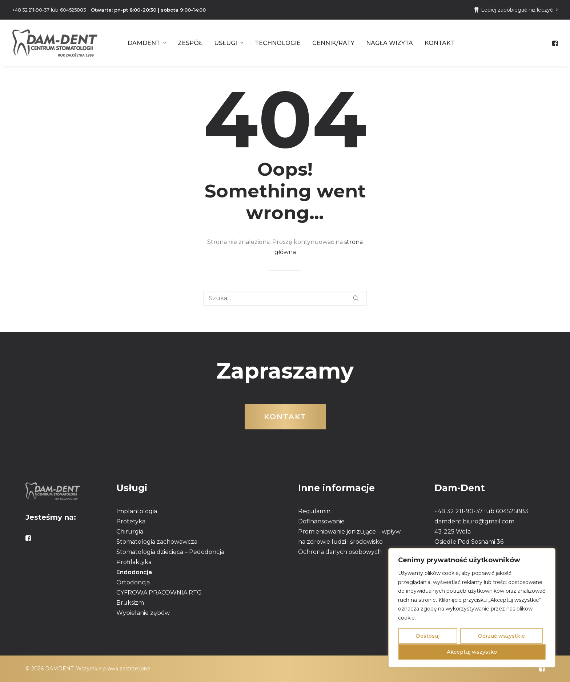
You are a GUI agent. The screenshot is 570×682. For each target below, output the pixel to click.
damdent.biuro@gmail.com (474, 521)
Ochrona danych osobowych (340, 551)
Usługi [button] (228, 43)
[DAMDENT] (54, 43)
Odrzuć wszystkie (501, 636)
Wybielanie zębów (143, 612)
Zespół (190, 43)
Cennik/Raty (333, 43)
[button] (554, 43)
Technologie (278, 43)
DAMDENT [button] (147, 43)
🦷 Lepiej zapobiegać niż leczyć (515, 10)
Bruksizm (130, 602)
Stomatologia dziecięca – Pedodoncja (170, 551)
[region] (471, 607)
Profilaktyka (134, 562)
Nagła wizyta (389, 43)
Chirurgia (129, 531)
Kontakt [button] (285, 416)
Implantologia (136, 511)
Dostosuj (427, 636)
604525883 (73, 10)
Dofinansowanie (321, 521)
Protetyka (130, 521)
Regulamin (314, 511)
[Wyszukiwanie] (285, 298)
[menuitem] (515, 10)
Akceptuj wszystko (472, 652)
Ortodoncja (133, 582)
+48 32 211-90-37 (30, 10)
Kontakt (440, 43)
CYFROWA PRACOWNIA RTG (159, 592)
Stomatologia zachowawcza (156, 541)
